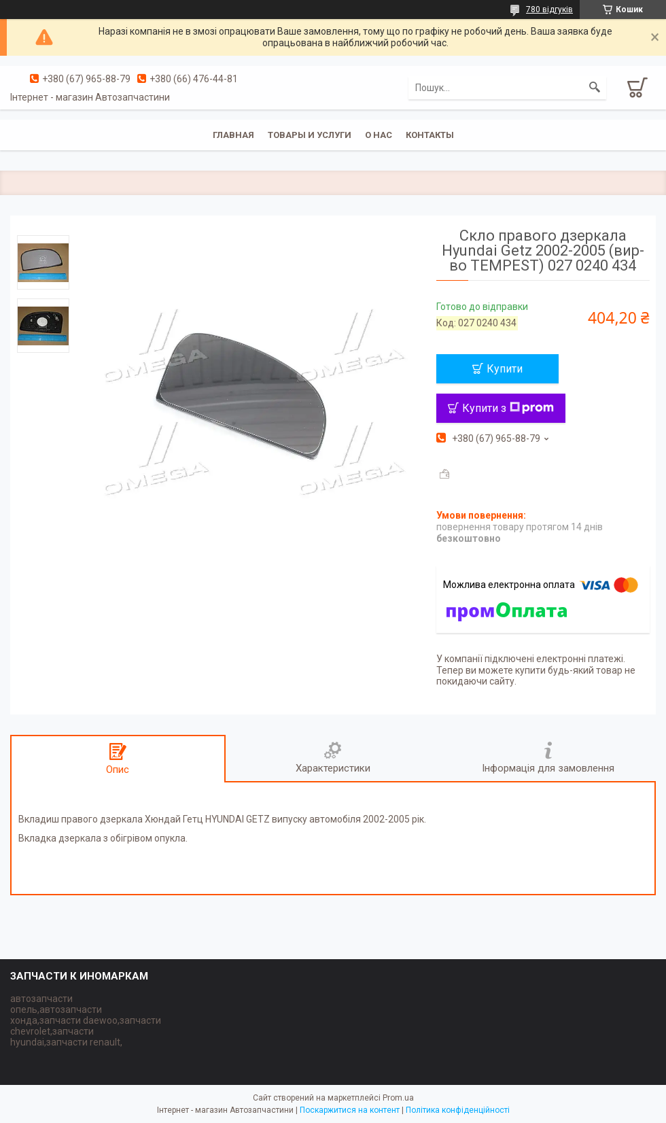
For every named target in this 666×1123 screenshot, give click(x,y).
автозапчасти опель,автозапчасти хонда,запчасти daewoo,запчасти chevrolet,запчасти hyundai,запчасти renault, (85, 1020)
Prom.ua (398, 1098)
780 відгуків (549, 9)
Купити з (508, 408)
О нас (378, 135)
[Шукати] (595, 88)
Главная (233, 135)
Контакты (430, 135)
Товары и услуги (309, 135)
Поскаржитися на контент (350, 1110)
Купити (505, 368)
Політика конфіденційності (458, 1110)
